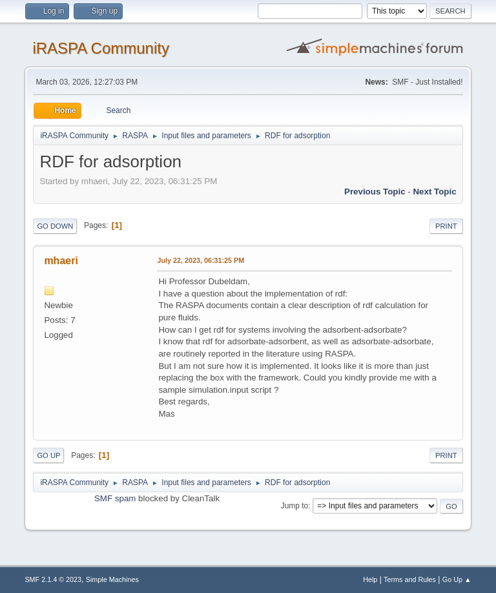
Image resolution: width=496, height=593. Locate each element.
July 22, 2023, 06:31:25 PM (200, 260)
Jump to (295, 505)
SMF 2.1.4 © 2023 (53, 579)
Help (370, 579)
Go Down (55, 226)
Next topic (434, 191)
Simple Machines (112, 579)
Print (446, 226)
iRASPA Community (100, 48)
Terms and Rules (410, 579)
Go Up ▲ (456, 579)
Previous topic (375, 191)
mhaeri (61, 260)
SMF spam (115, 498)
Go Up (48, 455)
